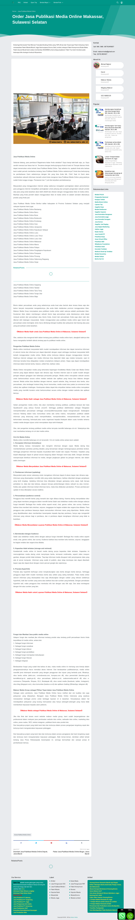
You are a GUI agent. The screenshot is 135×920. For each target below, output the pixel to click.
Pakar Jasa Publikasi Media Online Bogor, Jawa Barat (71, 853)
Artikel (26, 2)
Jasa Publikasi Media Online (23, 834)
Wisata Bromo (75, 895)
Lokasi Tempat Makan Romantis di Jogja (112, 158)
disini (22, 889)
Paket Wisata (55, 889)
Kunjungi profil (105, 66)
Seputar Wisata (76, 892)
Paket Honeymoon (77, 886)
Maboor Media (74, 917)
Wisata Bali (54, 895)
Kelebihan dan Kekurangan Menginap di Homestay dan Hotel (113, 173)
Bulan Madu (74, 881)
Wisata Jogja (55, 898)
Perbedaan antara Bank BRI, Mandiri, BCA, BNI (113, 143)
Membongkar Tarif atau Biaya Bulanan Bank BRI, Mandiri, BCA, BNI (113, 127)
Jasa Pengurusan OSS (58, 884)
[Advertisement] (51, 74)
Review (73, 889)
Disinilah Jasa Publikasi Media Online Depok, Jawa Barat (30, 853)
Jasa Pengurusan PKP (78, 884)
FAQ (19, 2)
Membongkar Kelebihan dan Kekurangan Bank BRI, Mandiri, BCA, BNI (113, 111)
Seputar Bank (55, 892)
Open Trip (34, 2)
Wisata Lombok (76, 898)
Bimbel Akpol (44, 2)
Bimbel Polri (57, 2)
